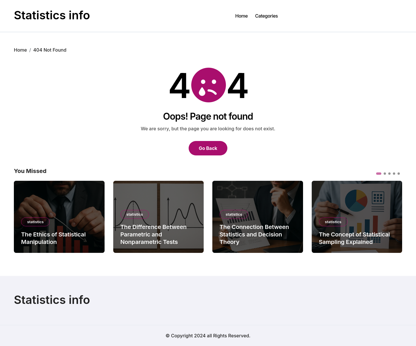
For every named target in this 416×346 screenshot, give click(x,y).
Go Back (208, 148)
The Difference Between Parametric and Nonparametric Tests (153, 234)
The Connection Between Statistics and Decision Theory (254, 234)
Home (241, 16)
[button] (378, 173)
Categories (266, 16)
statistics (35, 221)
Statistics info (52, 15)
